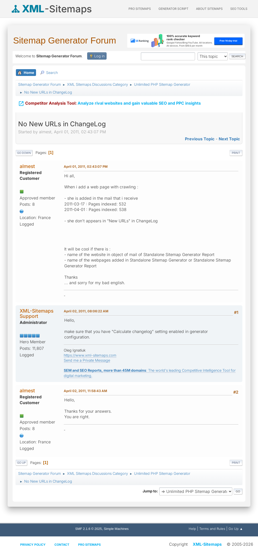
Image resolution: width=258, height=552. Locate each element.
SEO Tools (238, 9)
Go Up (21, 462)
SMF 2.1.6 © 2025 (88, 529)
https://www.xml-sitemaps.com (90, 355)
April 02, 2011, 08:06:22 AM (86, 311)
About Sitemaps (209, 9)
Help (192, 529)
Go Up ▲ (236, 529)
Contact (61, 544)
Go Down (24, 153)
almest (27, 166)
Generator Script (173, 9)
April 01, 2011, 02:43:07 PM (86, 166)
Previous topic (199, 138)
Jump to (150, 491)
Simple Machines (116, 529)
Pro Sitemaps (89, 544)
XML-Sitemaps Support (36, 313)
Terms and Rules (212, 529)
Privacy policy (33, 544)
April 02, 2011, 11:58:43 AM (85, 391)
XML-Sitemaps (207, 544)
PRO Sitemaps (139, 9)
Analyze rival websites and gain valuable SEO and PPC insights (109, 103)
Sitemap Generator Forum (64, 40)
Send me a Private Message (87, 360)
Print (236, 153)
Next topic (229, 138)
